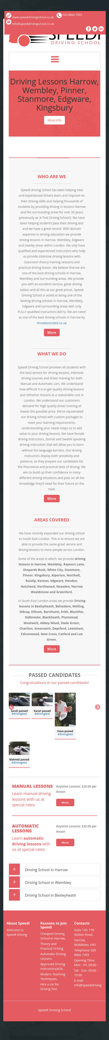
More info (55, 120)
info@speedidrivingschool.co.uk (30, 24)
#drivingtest (19, 714)
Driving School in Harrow (40, 869)
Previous (11, 707)
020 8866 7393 (72, 15)
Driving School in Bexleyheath (44, 895)
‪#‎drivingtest (42, 714)
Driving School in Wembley (42, 882)
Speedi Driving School (54, 1010)
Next (97, 707)
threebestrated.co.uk (52, 323)
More (51, 332)
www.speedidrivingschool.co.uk (30, 17)
